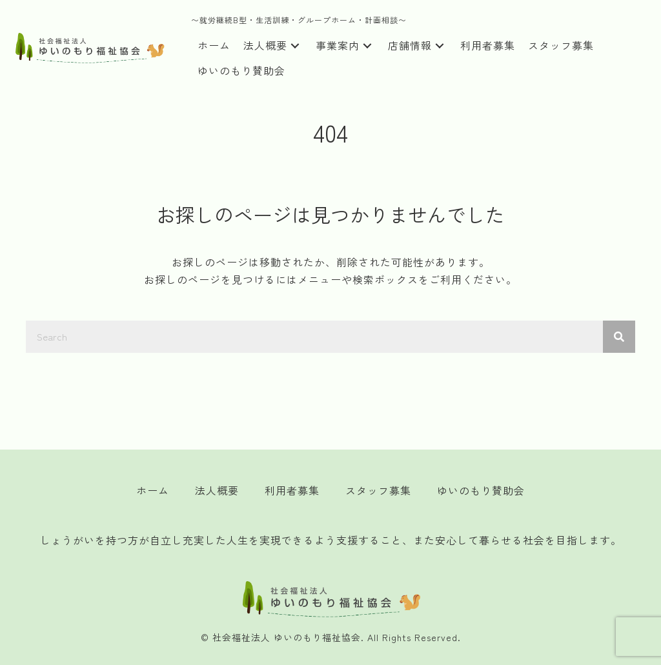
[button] (295, 46)
